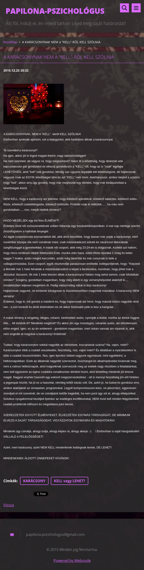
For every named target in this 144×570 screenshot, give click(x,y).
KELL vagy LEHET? (69, 480)
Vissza (8, 504)
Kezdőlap (10, 42)
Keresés (124, 7)
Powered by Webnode (72, 560)
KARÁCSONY (34, 480)
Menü (136, 7)
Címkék (10, 480)
